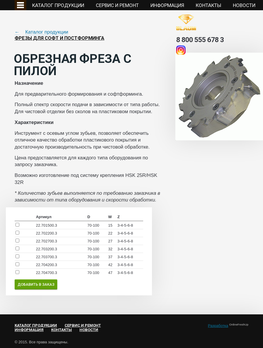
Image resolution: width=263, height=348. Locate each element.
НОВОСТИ (244, 5)
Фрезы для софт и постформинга (59, 38)
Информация (167, 5)
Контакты (208, 5)
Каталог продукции (58, 5)
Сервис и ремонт (117, 5)
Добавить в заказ (36, 284)
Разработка (218, 325)
